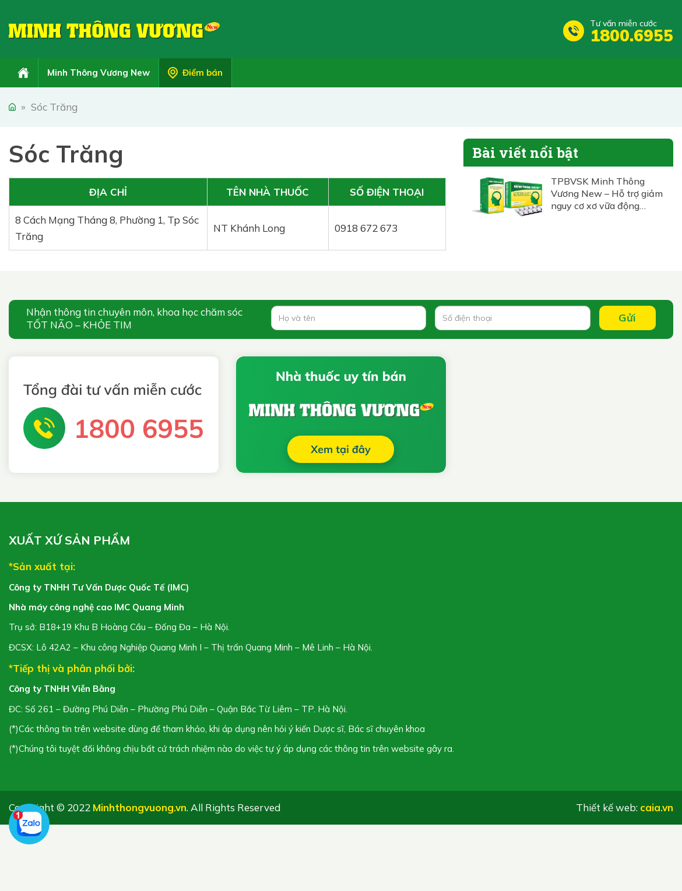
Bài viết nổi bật (525, 152)
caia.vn (656, 807)
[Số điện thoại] (512, 318)
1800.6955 (631, 35)
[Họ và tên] (348, 318)
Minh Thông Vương (114, 29)
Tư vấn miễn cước (623, 23)
